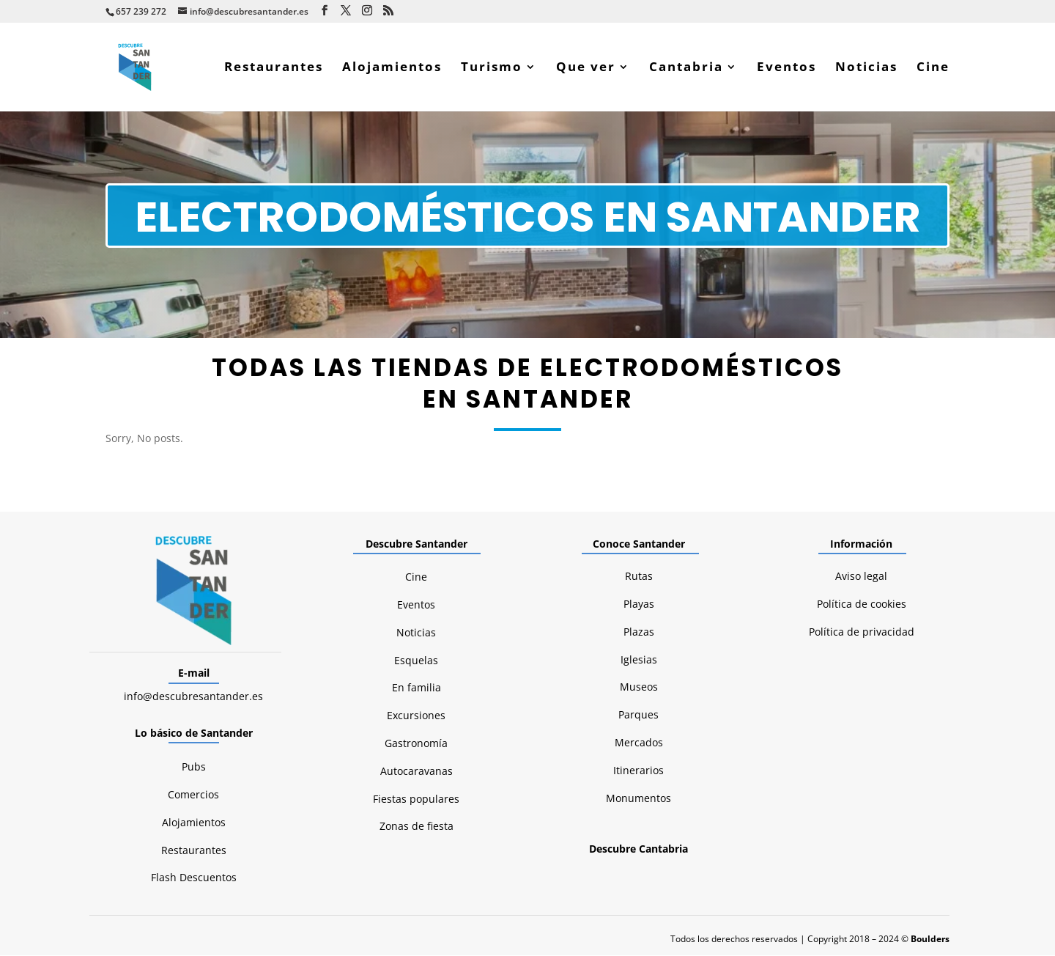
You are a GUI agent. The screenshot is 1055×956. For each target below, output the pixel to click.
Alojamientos (392, 69)
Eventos (786, 69)
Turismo (491, 69)
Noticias (866, 69)
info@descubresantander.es (193, 697)
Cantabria (686, 69)
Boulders (930, 939)
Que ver (585, 69)
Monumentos (638, 799)
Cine (933, 69)
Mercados (639, 743)
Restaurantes (273, 69)
